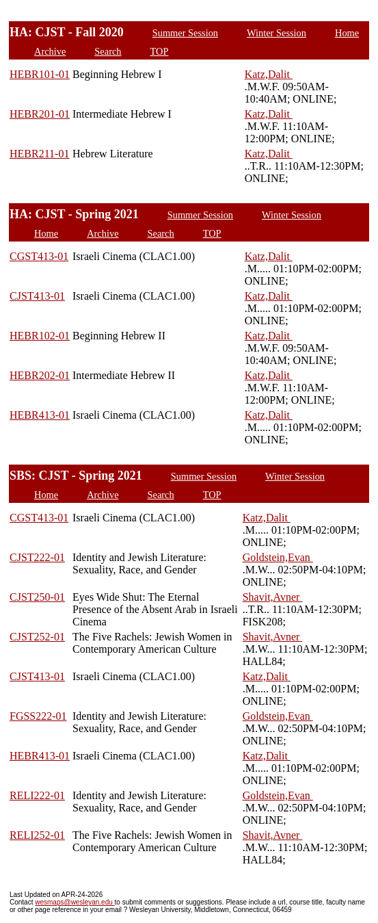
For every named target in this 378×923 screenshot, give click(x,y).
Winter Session (276, 32)
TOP (159, 51)
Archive (50, 51)
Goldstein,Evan (278, 557)
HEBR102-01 (40, 335)
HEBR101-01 (40, 74)
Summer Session (185, 32)
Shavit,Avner (273, 597)
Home (347, 32)
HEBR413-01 (40, 415)
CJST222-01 (37, 557)
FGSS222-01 (38, 716)
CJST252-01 (37, 636)
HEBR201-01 (40, 114)
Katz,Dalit (269, 74)
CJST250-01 (37, 597)
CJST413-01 (37, 296)
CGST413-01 (39, 256)
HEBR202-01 (40, 375)
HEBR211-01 (39, 153)
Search (107, 51)
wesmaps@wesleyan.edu (74, 902)
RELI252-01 (37, 835)
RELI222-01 (37, 795)
